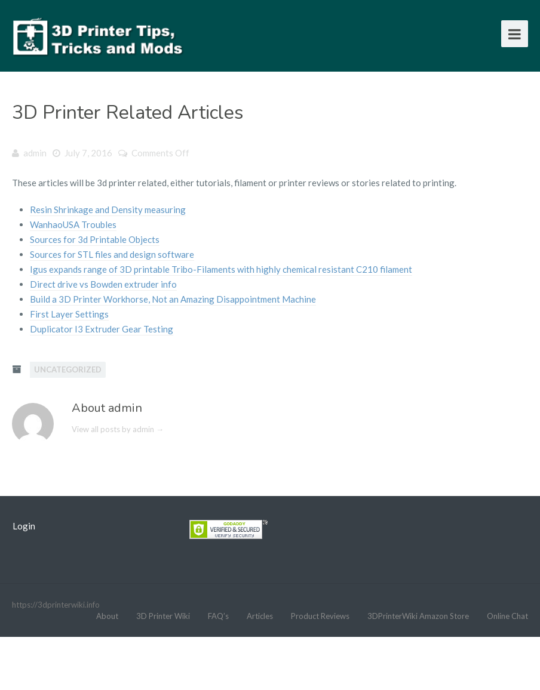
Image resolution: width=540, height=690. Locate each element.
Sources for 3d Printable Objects (94, 239)
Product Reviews (320, 616)
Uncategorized (68, 369)
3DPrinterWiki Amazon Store (418, 616)
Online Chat (507, 616)
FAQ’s (218, 616)
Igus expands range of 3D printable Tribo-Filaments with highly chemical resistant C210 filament (221, 269)
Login (24, 525)
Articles (260, 616)
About (107, 616)
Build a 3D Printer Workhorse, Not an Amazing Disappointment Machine (173, 299)
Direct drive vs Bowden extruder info (103, 284)
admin (35, 152)
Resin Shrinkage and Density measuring (108, 209)
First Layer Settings (69, 314)
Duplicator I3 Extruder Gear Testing (101, 329)
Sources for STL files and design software (112, 254)
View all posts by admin (118, 429)
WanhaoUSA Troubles (73, 224)
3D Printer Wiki (163, 616)
